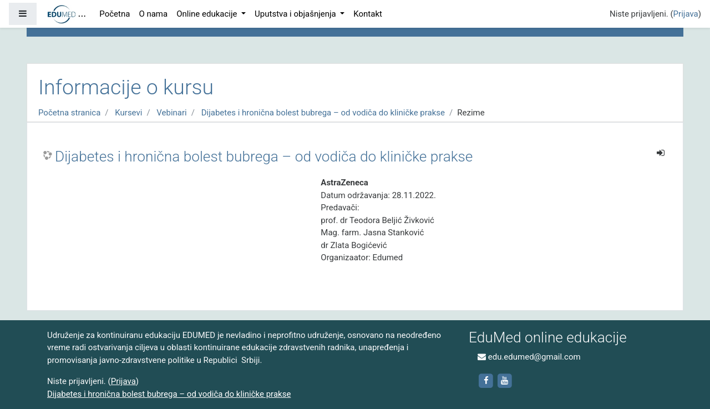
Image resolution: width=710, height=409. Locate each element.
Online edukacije (207, 14)
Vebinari (171, 113)
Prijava (685, 14)
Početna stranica (69, 113)
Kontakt (367, 14)
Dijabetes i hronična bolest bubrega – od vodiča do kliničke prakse (323, 113)
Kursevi (128, 113)
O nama (153, 14)
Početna (114, 14)
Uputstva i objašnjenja (296, 14)
